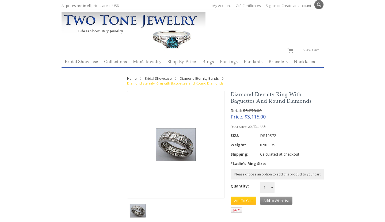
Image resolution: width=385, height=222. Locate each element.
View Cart (312, 50)
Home (132, 78)
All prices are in (103, 5)
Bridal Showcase (81, 61)
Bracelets (278, 61)
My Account (221, 5)
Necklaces (304, 61)
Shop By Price (181, 61)
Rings (208, 61)
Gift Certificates (248, 5)
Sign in (271, 5)
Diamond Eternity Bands (199, 78)
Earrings (229, 61)
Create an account (296, 5)
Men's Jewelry (147, 61)
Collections (115, 61)
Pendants (252, 61)
